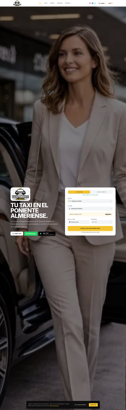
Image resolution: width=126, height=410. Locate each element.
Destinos (68, 3)
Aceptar (93, 404)
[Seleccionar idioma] (110, 3)
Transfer (52, 3)
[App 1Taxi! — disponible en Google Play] (46, 234)
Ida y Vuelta (101, 192)
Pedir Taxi (16, 233)
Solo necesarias (80, 404)
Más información (54, 405)
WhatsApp (30, 233)
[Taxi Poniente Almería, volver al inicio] (17, 3)
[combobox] (92, 201)
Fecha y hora (71, 219)
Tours (45, 3)
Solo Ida (79, 192)
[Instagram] (90, 3)
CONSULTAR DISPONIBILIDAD (90, 228)
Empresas (59, 3)
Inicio (40, 3)
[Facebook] (92, 3)
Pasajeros (94, 219)
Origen (69, 198)
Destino (70, 205)
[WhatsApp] (95, 3)
